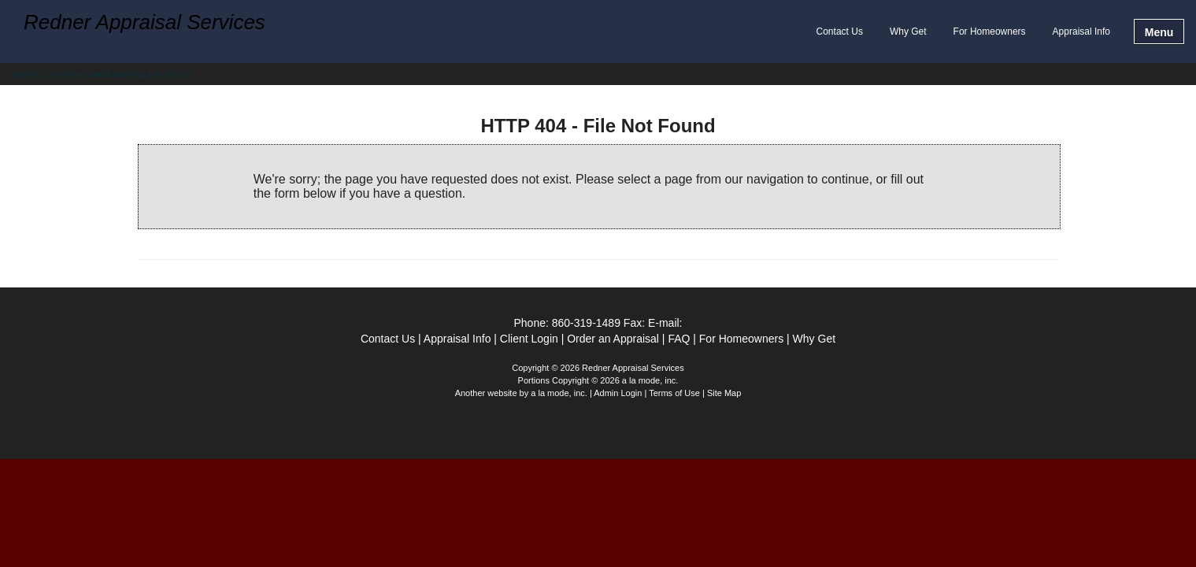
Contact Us (839, 31)
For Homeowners (989, 31)
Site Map (724, 393)
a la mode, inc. (559, 393)
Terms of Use (674, 393)
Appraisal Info (1081, 31)
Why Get (908, 31)
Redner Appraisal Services (144, 23)
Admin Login (618, 393)
